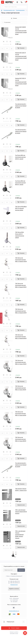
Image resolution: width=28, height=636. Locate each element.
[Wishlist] (7, 41)
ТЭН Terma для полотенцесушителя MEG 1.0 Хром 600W (20, 413)
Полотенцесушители (20, 10)
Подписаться (21, 570)
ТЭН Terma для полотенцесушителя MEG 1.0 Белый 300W (21, 285)
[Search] (2, 6)
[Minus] (2, 48)
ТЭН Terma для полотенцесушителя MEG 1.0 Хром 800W (20, 439)
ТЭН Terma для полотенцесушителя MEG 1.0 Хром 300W (20, 388)
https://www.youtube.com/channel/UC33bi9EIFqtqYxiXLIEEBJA (13, 607)
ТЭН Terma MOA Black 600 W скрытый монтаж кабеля (21, 208)
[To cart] (21, 48)
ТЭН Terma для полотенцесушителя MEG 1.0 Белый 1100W (21, 259)
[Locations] (17, 2)
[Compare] (10, 41)
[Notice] (21, 505)
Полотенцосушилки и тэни (9, 10)
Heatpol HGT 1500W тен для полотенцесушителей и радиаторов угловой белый (21, 31)
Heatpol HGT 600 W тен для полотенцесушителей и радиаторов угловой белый (21, 56)
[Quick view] (4, 41)
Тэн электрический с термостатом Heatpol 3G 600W (20, 465)
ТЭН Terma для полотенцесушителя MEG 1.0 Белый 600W (21, 311)
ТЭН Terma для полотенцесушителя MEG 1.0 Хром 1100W (20, 362)
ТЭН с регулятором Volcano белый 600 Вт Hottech (21, 511)
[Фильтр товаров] (1, 318)
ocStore (16, 632)
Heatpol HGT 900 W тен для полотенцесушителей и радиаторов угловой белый (21, 82)
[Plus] (11, 48)
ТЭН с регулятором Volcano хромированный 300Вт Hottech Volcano (20, 535)
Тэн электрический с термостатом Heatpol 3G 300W (20, 106)
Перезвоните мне (14, 584)
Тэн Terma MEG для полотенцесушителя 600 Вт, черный (20, 157)
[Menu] (2, 2)
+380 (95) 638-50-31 (15, 582)
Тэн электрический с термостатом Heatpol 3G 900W (20, 131)
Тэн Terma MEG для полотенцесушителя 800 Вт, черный (20, 182)
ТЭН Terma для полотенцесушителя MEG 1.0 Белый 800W (21, 336)
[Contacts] (21, 2)
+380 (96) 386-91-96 (15, 581)
